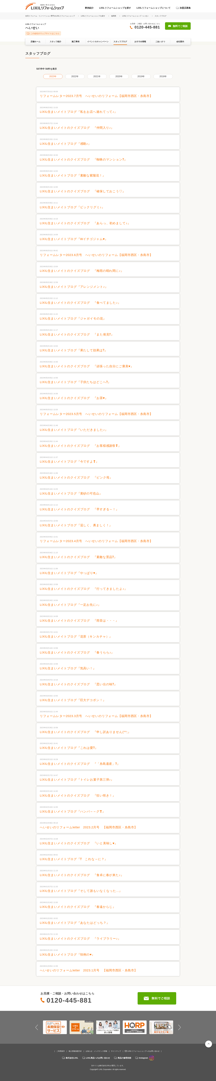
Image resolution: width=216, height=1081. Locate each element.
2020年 (119, 76)
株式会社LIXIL (72, 1058)
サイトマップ (116, 1051)
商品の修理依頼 (124, 1058)
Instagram (146, 1058)
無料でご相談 (180, 26)
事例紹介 (89, 8)
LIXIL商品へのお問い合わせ (98, 1058)
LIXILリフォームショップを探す (115, 8)
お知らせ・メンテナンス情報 (96, 1051)
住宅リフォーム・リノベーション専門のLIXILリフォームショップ (50, 16)
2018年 (163, 76)
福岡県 (113, 16)
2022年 (75, 76)
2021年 (97, 76)
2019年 (141, 76)
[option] (55, 1027)
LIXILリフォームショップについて (154, 8)
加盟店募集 (185, 8)
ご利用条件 (60, 1051)
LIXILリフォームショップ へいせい (135, 16)
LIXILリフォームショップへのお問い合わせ (144, 1051)
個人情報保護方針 (75, 1051)
